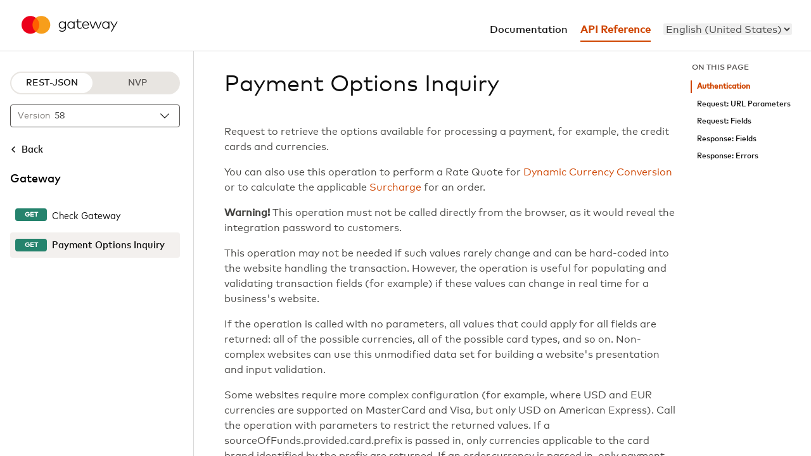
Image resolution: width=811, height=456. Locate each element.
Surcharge (395, 187)
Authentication (723, 86)
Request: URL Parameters (744, 104)
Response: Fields (727, 139)
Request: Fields (724, 121)
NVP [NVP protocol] (137, 83)
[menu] (727, 29)
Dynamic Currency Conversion (597, 172)
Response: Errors (727, 156)
